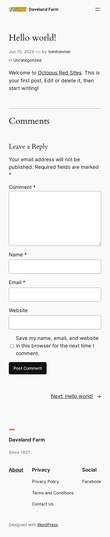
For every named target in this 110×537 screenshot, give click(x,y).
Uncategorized (27, 60)
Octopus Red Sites (60, 73)
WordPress (47, 524)
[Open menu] (97, 9)
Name (18, 255)
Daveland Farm (44, 9)
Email (17, 282)
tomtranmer (59, 51)
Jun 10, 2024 (21, 51)
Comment (22, 187)
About (16, 470)
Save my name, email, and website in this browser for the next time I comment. (57, 345)
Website (18, 310)
